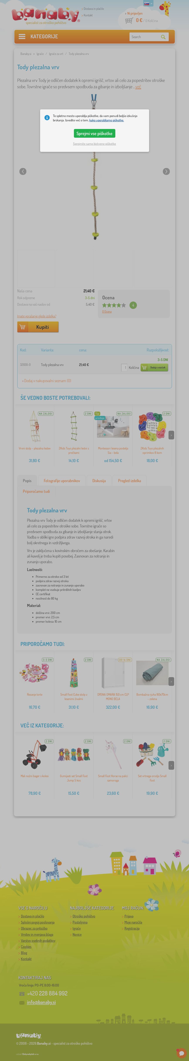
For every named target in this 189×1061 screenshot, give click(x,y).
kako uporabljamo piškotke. (106, 120)
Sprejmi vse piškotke (94, 133)
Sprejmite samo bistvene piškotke (94, 144)
